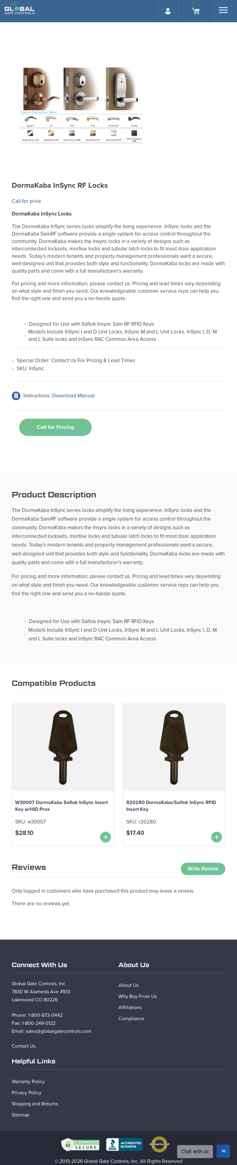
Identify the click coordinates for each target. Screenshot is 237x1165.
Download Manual (73, 395)
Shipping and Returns (35, 1104)
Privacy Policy (26, 1093)
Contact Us (23, 1046)
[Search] (223, 10)
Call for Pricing (55, 427)
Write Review (203, 868)
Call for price (26, 201)
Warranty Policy (28, 1082)
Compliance (131, 1019)
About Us (128, 985)
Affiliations (130, 1007)
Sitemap (20, 1115)
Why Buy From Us (137, 996)
